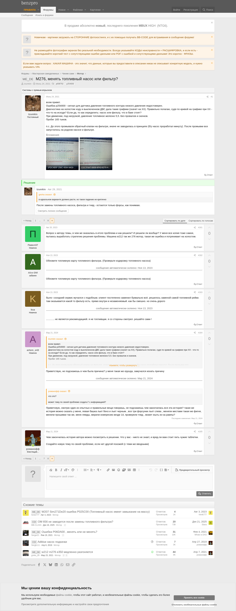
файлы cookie (64, 594)
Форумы (48, 9)
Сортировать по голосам (201, 220)
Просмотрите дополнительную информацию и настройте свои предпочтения (65, 604)
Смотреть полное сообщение (52, 211)
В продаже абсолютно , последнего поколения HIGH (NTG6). (117, 25)
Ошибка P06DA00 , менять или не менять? (69, 531)
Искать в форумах (45, 15)
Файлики (78, 9)
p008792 (60, 84)
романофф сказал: (57, 391)
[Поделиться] (207, 97)
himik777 (35, 515)
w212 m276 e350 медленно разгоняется (67, 552)
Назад (28, 220)
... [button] (40, 220)
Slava (204, 524)
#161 (200, 227)
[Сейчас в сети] (32, 445)
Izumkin (27, 83)
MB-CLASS (36, 525)
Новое (62, 9)
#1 (212, 97)
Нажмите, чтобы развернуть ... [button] (124, 365)
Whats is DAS (201, 535)
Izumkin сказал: (55, 339)
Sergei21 (35, 535)
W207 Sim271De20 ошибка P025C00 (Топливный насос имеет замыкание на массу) (96, 511)
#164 (200, 333)
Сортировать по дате (175, 220)
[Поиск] (208, 10)
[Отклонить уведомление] (211, 23)
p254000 (70, 84)
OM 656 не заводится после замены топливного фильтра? (75, 521)
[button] (38, 10)
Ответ (210, 175)
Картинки (95, 9)
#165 (200, 431)
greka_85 (35, 555)
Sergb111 (35, 545)
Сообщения (27, 15)
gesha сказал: (45, 194)
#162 (200, 255)
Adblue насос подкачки (52, 541)
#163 (200, 292)
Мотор (55, 515)
